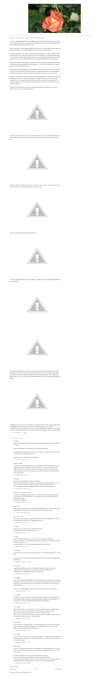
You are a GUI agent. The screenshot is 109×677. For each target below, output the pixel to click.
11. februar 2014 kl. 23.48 (22, 562)
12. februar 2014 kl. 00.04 (22, 618)
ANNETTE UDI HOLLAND (54, 6)
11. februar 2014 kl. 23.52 (22, 573)
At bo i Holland (40, 64)
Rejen (15, 506)
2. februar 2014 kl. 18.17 (22, 532)
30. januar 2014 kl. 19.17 (22, 488)
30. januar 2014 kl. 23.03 (22, 502)
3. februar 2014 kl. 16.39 (22, 546)
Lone (15, 526)
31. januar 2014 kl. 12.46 (22, 522)
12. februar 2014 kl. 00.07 (22, 630)
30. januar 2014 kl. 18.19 (22, 475)
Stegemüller (16, 463)
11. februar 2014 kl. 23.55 (22, 591)
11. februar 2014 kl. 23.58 (22, 603)
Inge (15, 440)
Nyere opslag (13, 669)
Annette (15, 550)
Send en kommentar (14, 666)
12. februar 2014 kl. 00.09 (22, 642)
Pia (14, 536)
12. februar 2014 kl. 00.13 (22, 663)
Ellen (15, 478)
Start (35, 669)
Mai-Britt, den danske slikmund (21, 492)
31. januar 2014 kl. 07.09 (22, 512)
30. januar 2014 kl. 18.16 (22, 459)
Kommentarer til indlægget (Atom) (23, 672)
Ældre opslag (58, 669)
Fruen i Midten (17, 516)
